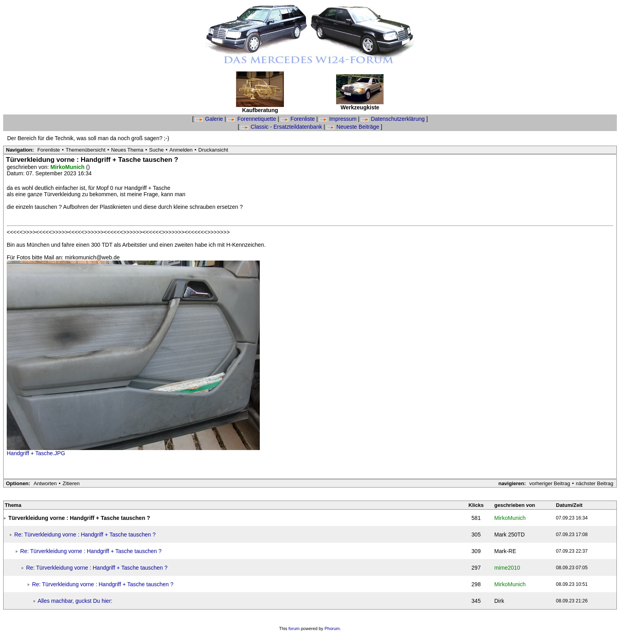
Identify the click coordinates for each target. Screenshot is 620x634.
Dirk (499, 601)
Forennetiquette (252, 119)
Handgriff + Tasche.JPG (36, 453)
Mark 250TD (509, 534)
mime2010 (507, 568)
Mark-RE (505, 551)
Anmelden (181, 150)
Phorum (332, 628)
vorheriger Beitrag (549, 483)
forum (294, 628)
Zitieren (70, 483)
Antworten (45, 483)
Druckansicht (213, 150)
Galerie (210, 119)
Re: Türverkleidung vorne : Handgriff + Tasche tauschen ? (85, 534)
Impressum (338, 119)
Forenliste (298, 119)
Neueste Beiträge (354, 127)
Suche (156, 150)
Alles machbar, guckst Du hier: (75, 601)
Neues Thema (127, 150)
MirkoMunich (68, 167)
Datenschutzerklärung (393, 119)
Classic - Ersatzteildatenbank (282, 127)
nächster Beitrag (594, 483)
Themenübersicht (85, 150)
